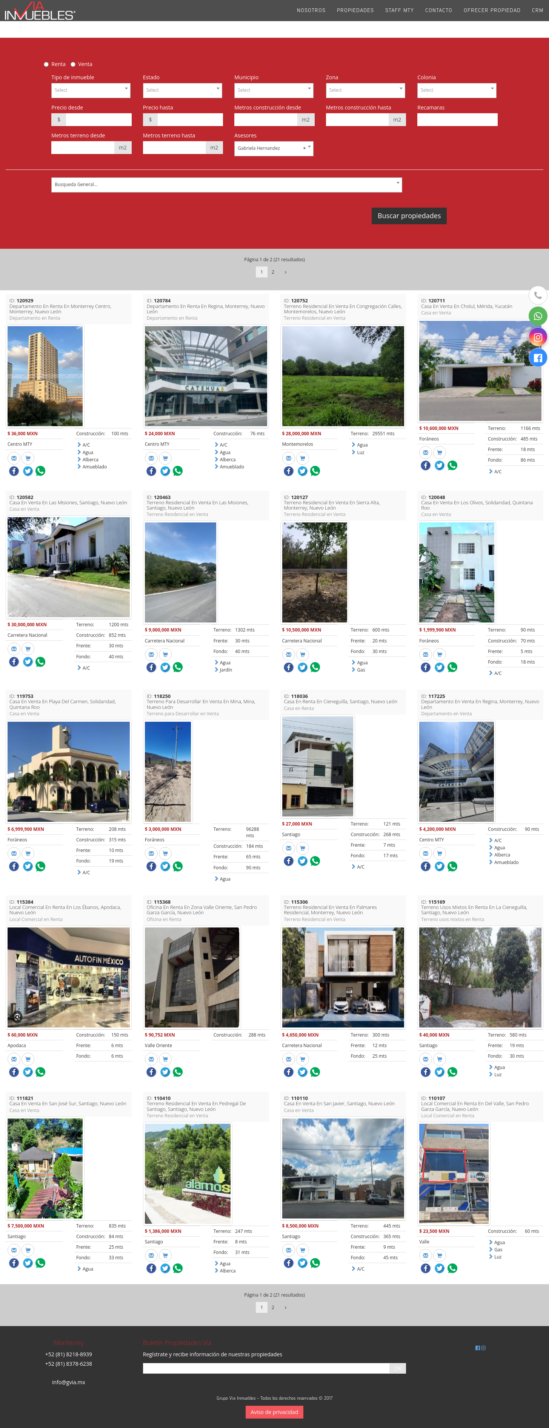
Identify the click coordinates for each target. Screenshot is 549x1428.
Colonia (426, 77)
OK (397, 1368)
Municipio (246, 77)
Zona (332, 77)
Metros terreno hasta (169, 135)
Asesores (245, 135)
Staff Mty (399, 18)
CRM (537, 18)
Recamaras (430, 107)
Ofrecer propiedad (492, 18)
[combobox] (91, 90)
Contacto (438, 18)
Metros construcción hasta (358, 107)
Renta (58, 64)
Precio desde (67, 107)
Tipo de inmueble (72, 77)
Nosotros (311, 18)
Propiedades (355, 18)
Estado (151, 77)
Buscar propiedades (409, 215)
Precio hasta (158, 107)
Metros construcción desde (267, 107)
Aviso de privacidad (274, 1412)
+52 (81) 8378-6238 (68, 1363)
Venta (85, 64)
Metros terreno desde (78, 135)
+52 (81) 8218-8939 (68, 1354)
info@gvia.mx (68, 1382)
